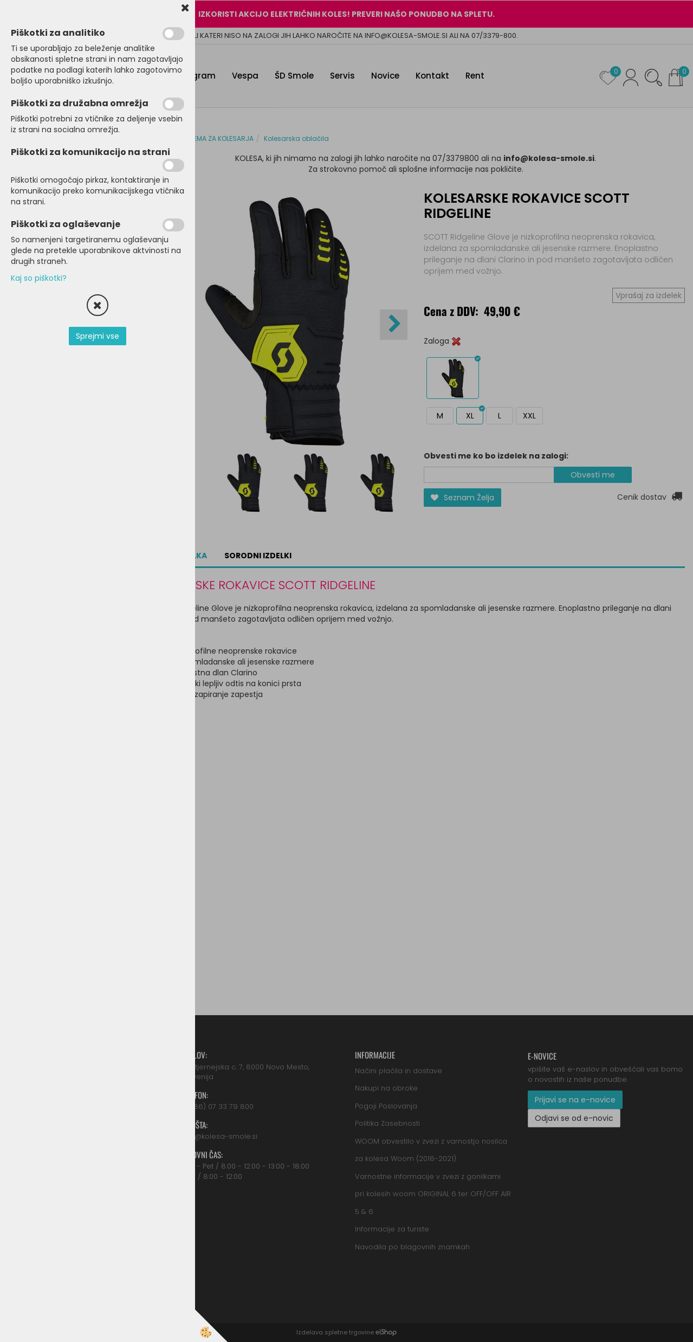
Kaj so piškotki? (39, 278)
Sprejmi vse (97, 336)
